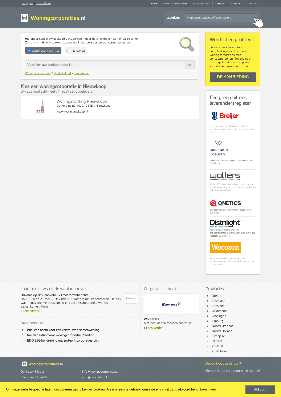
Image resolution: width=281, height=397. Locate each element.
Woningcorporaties (175, 3)
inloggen (27, 3)
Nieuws (219, 3)
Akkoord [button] (260, 389)
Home (153, 3)
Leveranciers (201, 3)
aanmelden (43, 3)
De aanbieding (233, 77)
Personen (76, 50)
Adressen (236, 3)
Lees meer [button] (208, 389)
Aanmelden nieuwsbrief (223, 378)
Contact (253, 3)
